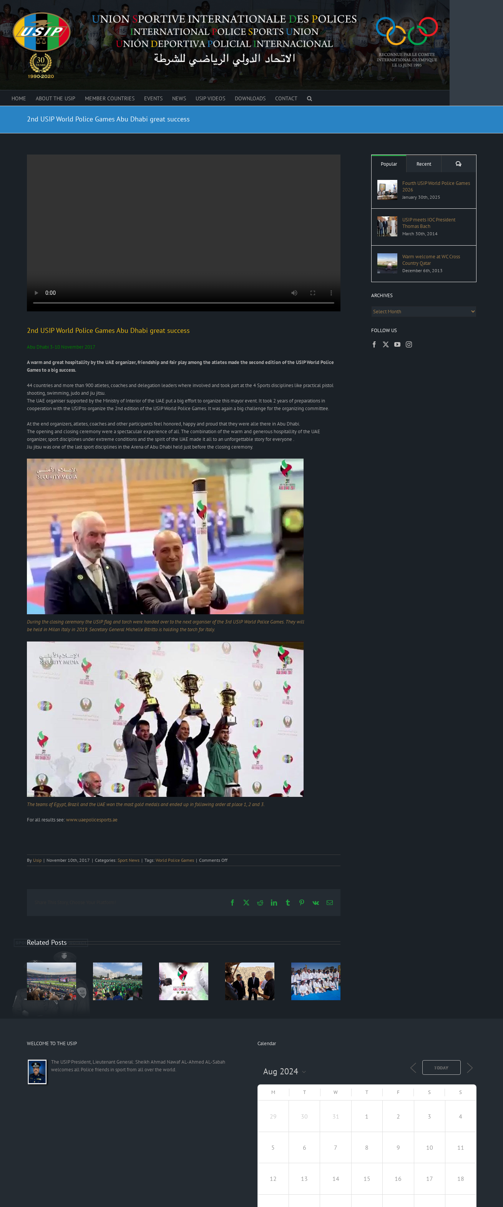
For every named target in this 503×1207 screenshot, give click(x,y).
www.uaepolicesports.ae (92, 819)
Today (441, 1068)
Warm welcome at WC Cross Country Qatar (431, 259)
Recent (424, 164)
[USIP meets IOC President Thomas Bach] (387, 220)
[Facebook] (374, 344)
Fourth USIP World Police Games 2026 (436, 186)
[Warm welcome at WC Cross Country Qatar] (387, 257)
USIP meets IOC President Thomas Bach (428, 222)
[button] (309, 98)
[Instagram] (409, 344)
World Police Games (175, 860)
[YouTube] (397, 344)
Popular (389, 164)
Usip (37, 860)
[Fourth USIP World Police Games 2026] (387, 183)
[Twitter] (386, 344)
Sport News (128, 860)
